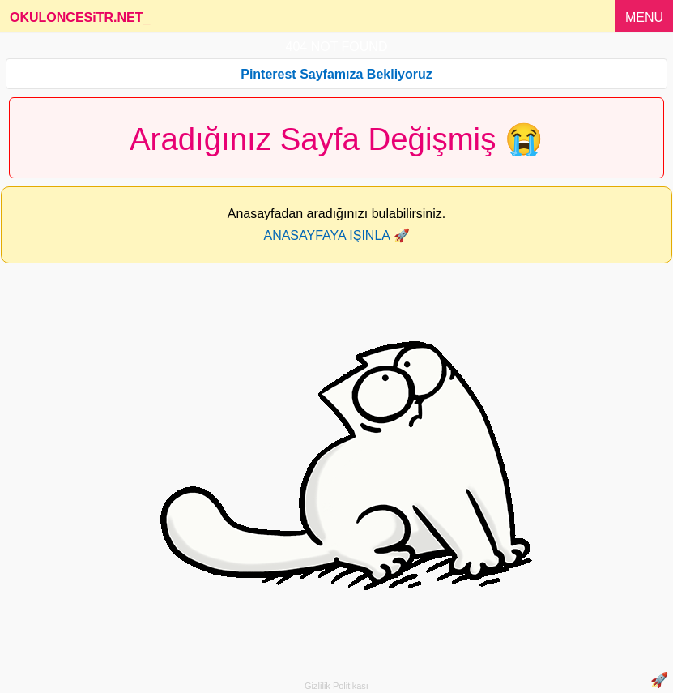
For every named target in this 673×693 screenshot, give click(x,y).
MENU (644, 17)
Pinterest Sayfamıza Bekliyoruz (336, 74)
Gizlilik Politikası (336, 686)
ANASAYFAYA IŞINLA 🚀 (336, 235)
